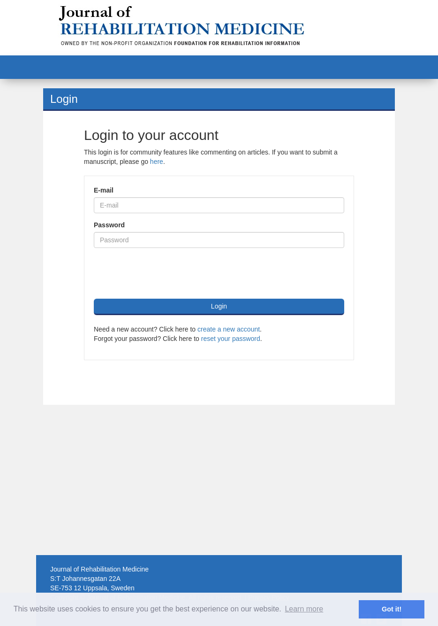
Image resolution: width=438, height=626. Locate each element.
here (156, 161)
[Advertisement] (219, 480)
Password (109, 225)
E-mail (103, 190)
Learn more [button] (304, 609)
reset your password (230, 338)
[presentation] (165, 273)
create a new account (228, 329)
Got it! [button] (391, 609)
